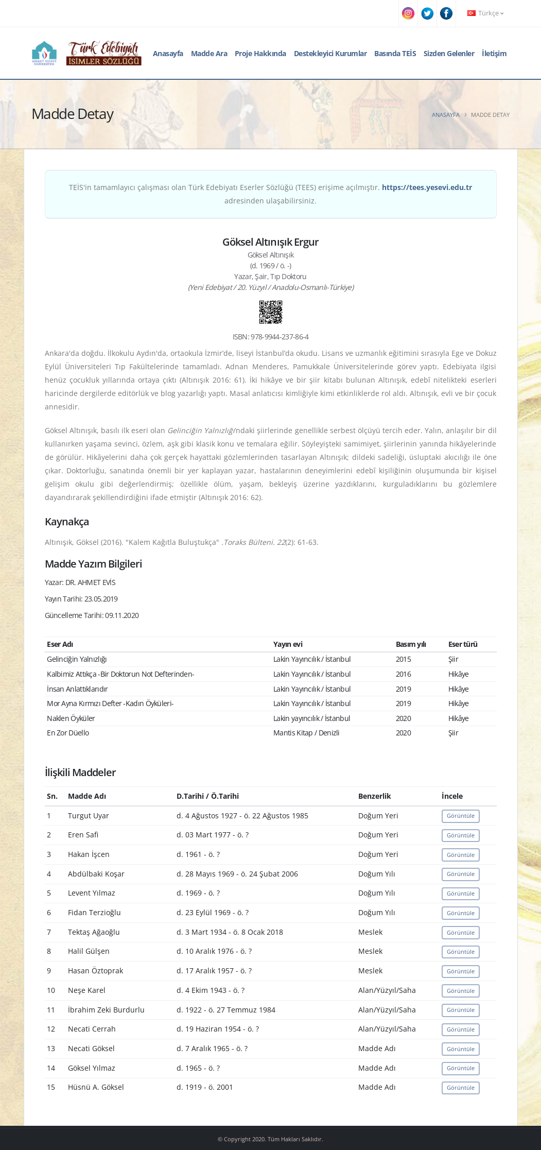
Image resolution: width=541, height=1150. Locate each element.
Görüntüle (461, 815)
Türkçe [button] (485, 13)
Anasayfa (168, 53)
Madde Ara (209, 53)
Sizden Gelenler (449, 53)
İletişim (494, 53)
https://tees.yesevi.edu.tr (427, 187)
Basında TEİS (395, 53)
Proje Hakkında (260, 53)
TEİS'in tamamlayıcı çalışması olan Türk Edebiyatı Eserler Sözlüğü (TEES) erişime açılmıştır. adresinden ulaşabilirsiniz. (270, 193)
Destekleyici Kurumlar (330, 53)
